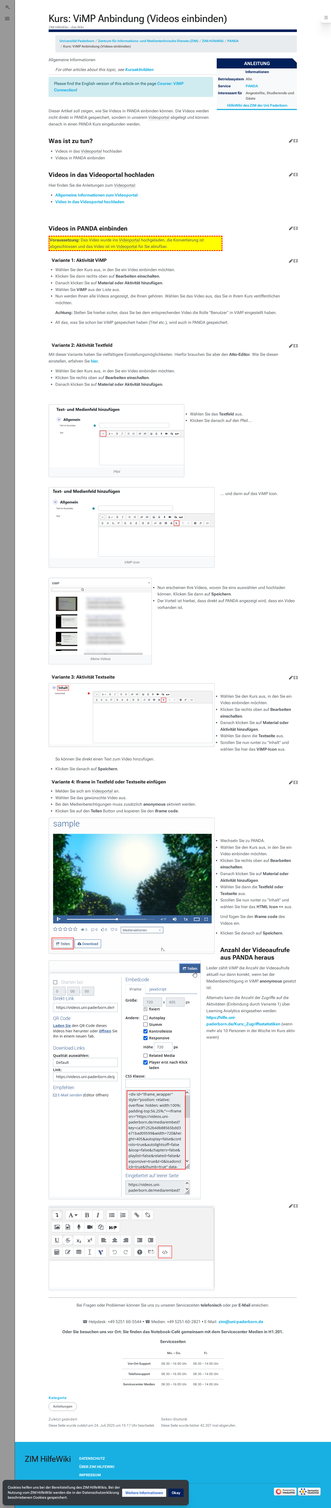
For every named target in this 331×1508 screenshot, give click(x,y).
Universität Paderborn (76, 41)
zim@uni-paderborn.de (241, 1321)
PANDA (233, 41)
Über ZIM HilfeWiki (96, 1467)
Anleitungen (62, 1406)
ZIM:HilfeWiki (213, 41)
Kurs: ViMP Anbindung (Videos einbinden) (97, 46)
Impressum (90, 1475)
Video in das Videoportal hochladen (89, 201)
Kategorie (58, 1398)
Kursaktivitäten (139, 69)
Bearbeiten (290, 139)
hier (94, 361)
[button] (144, 1493)
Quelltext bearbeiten (294, 139)
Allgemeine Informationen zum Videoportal (96, 195)
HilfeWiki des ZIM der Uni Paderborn (257, 105)
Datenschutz (92, 1458)
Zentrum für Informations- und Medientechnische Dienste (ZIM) (148, 41)
